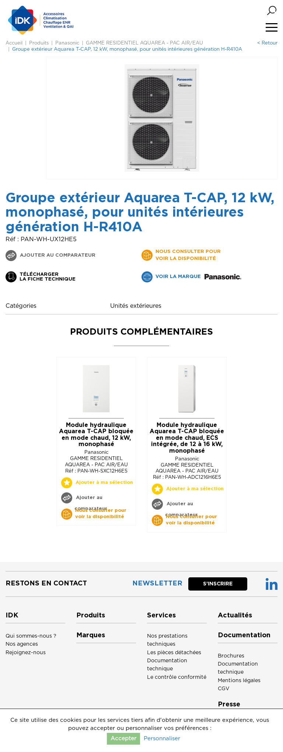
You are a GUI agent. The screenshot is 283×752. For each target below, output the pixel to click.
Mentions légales (239, 680)
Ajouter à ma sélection (104, 482)
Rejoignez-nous (26, 652)
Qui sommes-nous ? (31, 636)
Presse (229, 704)
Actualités (235, 615)
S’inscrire (218, 584)
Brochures (231, 656)
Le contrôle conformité (176, 677)
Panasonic (67, 43)
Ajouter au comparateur (56, 255)
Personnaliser (162, 738)
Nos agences (22, 644)
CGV (224, 688)
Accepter (123, 738)
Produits (39, 43)
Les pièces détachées (174, 652)
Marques (90, 635)
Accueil (14, 43)
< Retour (267, 43)
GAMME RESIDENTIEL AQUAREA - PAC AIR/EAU (144, 43)
